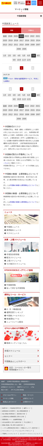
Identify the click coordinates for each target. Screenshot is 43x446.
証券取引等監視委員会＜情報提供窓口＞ (18, 381)
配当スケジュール (14, 258)
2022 (32, 36)
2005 (24, 49)
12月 (29, 60)
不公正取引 (27, 422)
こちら (5, 163)
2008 (33, 45)
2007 (38, 45)
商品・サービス (28, 395)
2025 (16, 36)
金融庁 (3, 381)
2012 (10, 45)
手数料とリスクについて (9, 434)
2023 (27, 36)
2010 (21, 45)
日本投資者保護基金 (29, 384)
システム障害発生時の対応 (10, 428)
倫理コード (27, 408)
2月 (9, 55)
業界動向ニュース (14, 230)
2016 (27, 40)
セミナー (8, 356)
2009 (27, 45)
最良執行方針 (21, 414)
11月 (24, 60)
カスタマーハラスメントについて (30, 434)
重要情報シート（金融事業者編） (12, 419)
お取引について (28, 398)
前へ (10, 68)
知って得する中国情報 (16, 288)
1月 (4, 55)
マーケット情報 (8, 398)
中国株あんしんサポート (15, 361)
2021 (38, 36)
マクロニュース (13, 233)
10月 (19, 60)
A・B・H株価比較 (14, 309)
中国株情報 (11, 285)
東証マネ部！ (5, 389)
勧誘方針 (5, 408)
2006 (19, 49)
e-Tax (32, 387)
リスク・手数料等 (22, 3)
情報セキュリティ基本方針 (29, 428)
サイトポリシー (7, 431)
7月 (33, 55)
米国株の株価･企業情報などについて (23, 202)
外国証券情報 (15, 3)
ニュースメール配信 (15, 322)
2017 (21, 40)
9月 (14, 60)
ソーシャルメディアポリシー (23, 431)
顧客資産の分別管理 (8, 411)
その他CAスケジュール (16, 264)
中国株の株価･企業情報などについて (23, 185)
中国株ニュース (13, 227)
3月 (14, 55)
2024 (21, 36)
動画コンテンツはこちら (17, 343)
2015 (33, 40)
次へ (32, 68)
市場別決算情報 (13, 254)
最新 (5, 36)
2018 (16, 40)
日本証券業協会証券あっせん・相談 (11, 384)
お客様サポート (28, 402)
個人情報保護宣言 (22, 411)
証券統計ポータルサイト (8, 387)
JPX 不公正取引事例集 (17, 389)
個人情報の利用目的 (8, 414)
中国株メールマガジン (16, 316)
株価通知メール (13, 319)
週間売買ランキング (15, 312)
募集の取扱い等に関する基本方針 (12, 425)
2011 (16, 45)
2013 (5, 45)
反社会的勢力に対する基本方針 (12, 422)
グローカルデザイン (9, 395)
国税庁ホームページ (23, 387)
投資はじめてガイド (9, 402)
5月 (23, 55)
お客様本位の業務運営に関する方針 (13, 416)
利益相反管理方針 (15, 408)
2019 (10, 40)
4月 (19, 55)
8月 (38, 55)
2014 (38, 40)
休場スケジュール (12, 351)
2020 (5, 40)
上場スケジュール (14, 261)
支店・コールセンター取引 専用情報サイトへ (20, 369)
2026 (10, 36)
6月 (28, 55)
